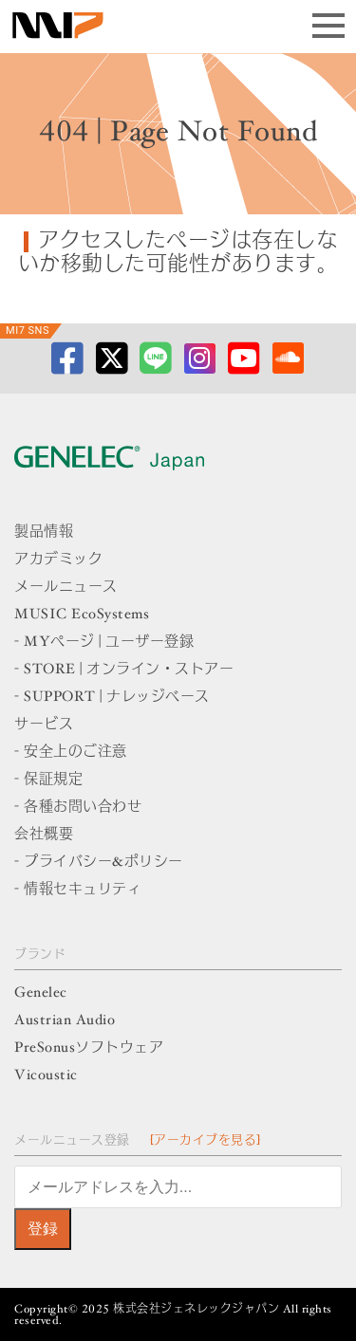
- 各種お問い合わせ (77, 807)
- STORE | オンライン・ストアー (124, 670)
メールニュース (66, 587)
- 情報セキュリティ (77, 890)
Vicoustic (46, 1076)
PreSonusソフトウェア (88, 1048)
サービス (43, 725)
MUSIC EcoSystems (81, 615)
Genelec (40, 993)
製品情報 (43, 532)
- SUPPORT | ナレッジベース (112, 697)
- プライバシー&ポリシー (98, 862)
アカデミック (58, 560)
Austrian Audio (64, 1021)
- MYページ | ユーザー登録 (104, 642)
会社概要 (43, 835)
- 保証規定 (48, 780)
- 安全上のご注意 (70, 752)
